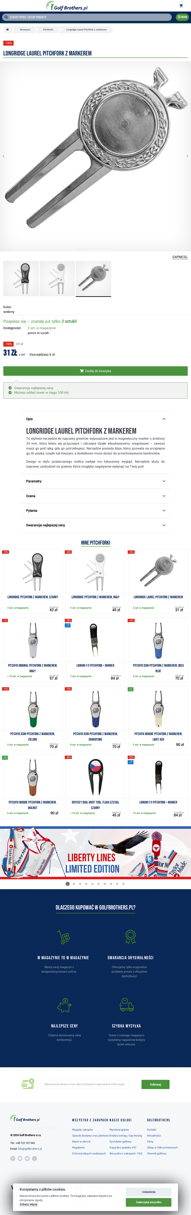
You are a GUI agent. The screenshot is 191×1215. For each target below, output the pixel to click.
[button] (7, 156)
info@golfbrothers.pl (30, 1148)
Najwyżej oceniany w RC (82, 1201)
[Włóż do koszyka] (95, 371)
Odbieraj (155, 1084)
